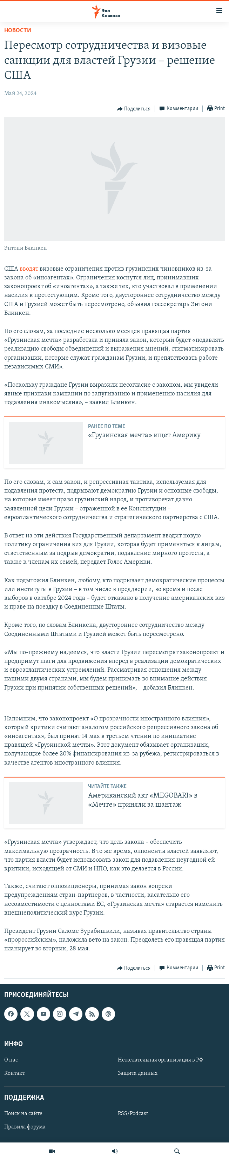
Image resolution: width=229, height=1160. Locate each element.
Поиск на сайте (23, 1114)
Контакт (14, 1073)
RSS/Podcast (133, 1114)
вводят (30, 269)
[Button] (134, 109)
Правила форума (25, 1127)
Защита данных (137, 1073)
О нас (11, 1060)
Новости (17, 30)
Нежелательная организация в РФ (160, 1060)
